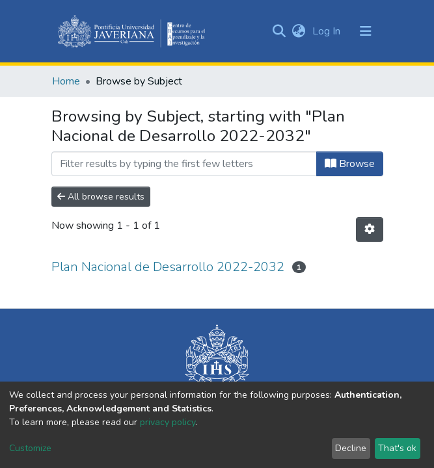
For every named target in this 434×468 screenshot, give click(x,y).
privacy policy (167, 422)
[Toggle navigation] (365, 31)
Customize (30, 448)
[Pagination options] (369, 229)
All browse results (100, 196)
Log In (327, 31)
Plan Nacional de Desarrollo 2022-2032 (167, 267)
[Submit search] (279, 31)
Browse (350, 164)
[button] (299, 31)
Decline (350, 448)
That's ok (397, 448)
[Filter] (184, 163)
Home (66, 81)
